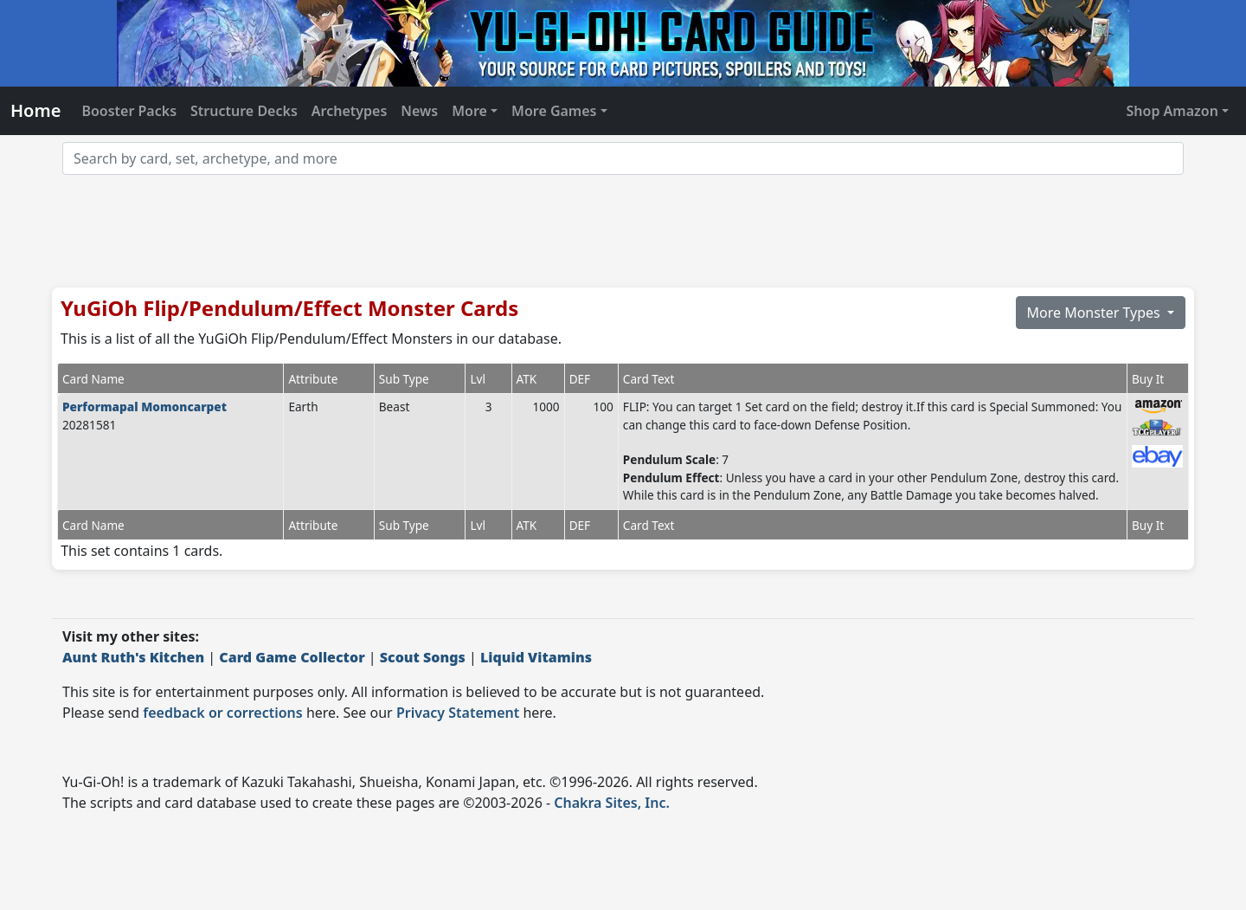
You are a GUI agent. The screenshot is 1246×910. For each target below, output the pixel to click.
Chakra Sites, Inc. (612, 802)
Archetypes (350, 110)
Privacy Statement (457, 712)
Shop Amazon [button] (1172, 110)
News (419, 110)
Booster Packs (129, 110)
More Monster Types (1095, 312)
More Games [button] (553, 110)
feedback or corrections (222, 712)
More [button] (469, 110)
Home (35, 110)
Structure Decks (244, 110)
